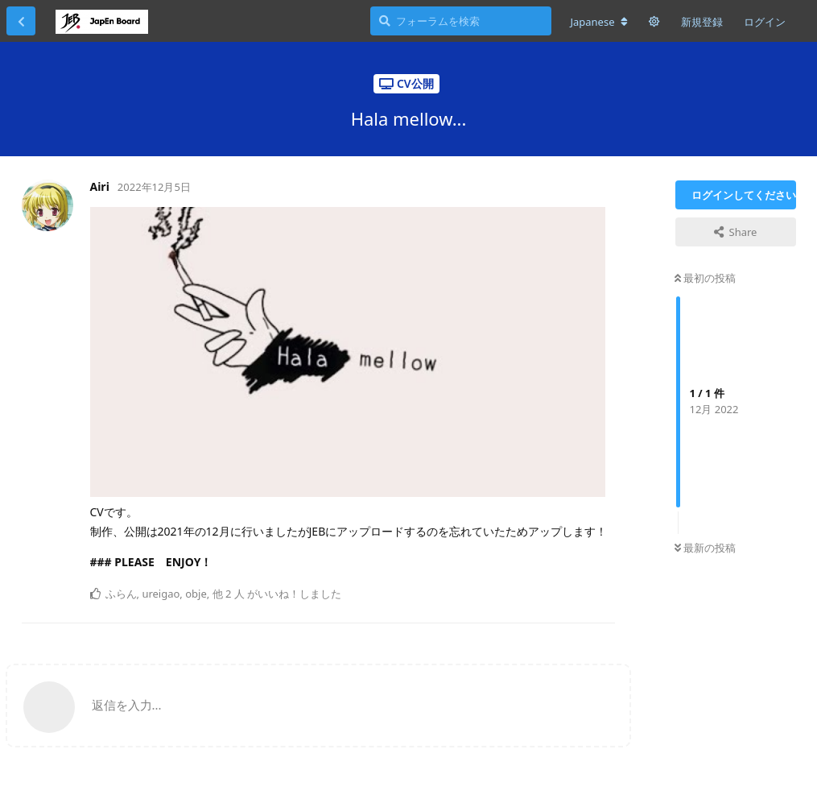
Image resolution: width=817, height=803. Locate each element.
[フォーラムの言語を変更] (598, 21)
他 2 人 (229, 593)
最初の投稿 (705, 278)
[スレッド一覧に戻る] (20, 20)
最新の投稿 (705, 547)
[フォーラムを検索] (460, 20)
